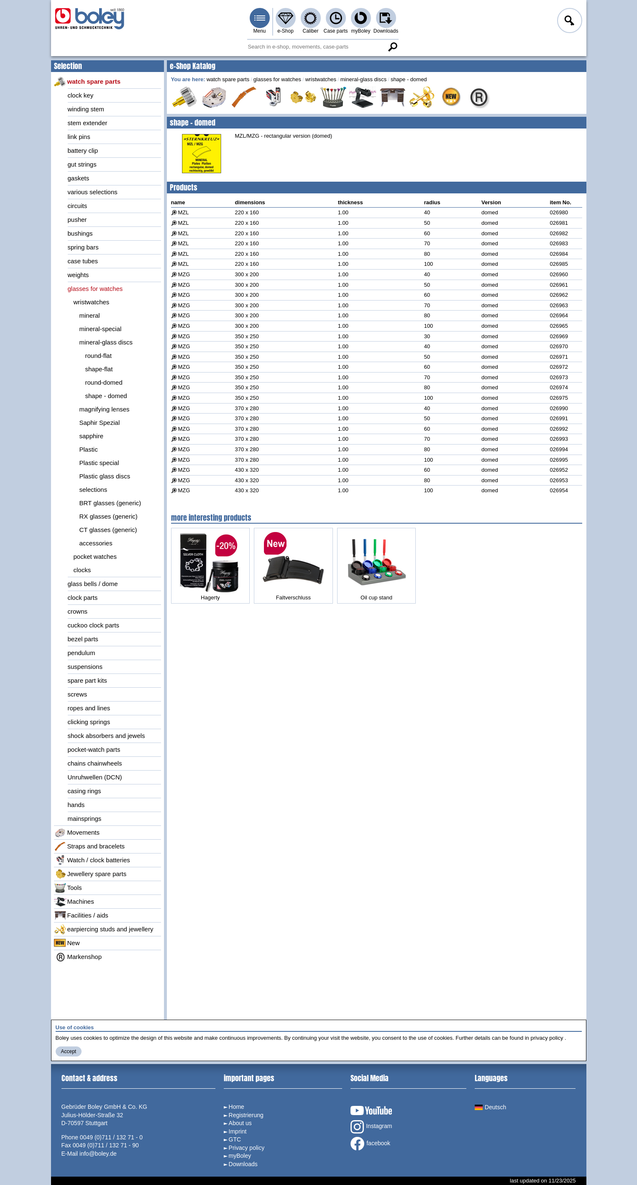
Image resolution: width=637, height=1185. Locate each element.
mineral (89, 315)
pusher (77, 219)
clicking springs (89, 721)
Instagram (371, 1127)
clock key (81, 95)
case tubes (83, 261)
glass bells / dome (93, 583)
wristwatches (92, 302)
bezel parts (83, 639)
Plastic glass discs (104, 476)
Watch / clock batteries (92, 860)
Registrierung (246, 1115)
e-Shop (285, 31)
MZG (184, 274)
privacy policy (546, 1038)
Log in (568, 22)
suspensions (85, 666)
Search (393, 47)
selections (93, 489)
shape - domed (106, 395)
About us (240, 1123)
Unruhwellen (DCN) (95, 777)
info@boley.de (98, 1153)
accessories (96, 543)
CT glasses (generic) (108, 529)
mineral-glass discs (106, 342)
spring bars (83, 247)
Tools (68, 888)
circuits (77, 205)
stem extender (87, 122)
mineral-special (100, 328)
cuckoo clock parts (93, 625)
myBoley (360, 31)
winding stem (86, 109)
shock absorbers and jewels (106, 735)
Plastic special (99, 462)
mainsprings (85, 818)
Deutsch (490, 1107)
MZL (183, 212)
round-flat (98, 355)
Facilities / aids (81, 915)
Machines (74, 902)
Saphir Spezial (99, 422)
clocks (82, 569)
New (67, 943)
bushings (80, 233)
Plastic (88, 449)
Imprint (238, 1131)
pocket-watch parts (94, 749)
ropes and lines (89, 708)
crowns (78, 611)
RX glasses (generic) (108, 516)
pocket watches (95, 556)
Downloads (386, 31)
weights (78, 274)
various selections (93, 191)
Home (236, 1106)
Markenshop (78, 957)
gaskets (79, 178)
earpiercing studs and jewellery (103, 929)
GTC (235, 1139)
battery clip (83, 150)
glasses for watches (95, 288)
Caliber (310, 31)
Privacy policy (247, 1147)
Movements (77, 833)
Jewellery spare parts (90, 874)
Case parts (335, 31)
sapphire (91, 436)
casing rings (84, 790)
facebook (370, 1143)
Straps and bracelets (89, 846)
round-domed (104, 382)
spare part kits (87, 680)
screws (77, 694)
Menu (259, 31)
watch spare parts (87, 82)
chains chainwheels (95, 763)
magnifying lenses (104, 409)
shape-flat (99, 369)
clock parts (83, 597)
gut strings (82, 164)
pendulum (81, 652)
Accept (69, 1051)
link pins (79, 136)
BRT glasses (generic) (110, 502)
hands (76, 804)
